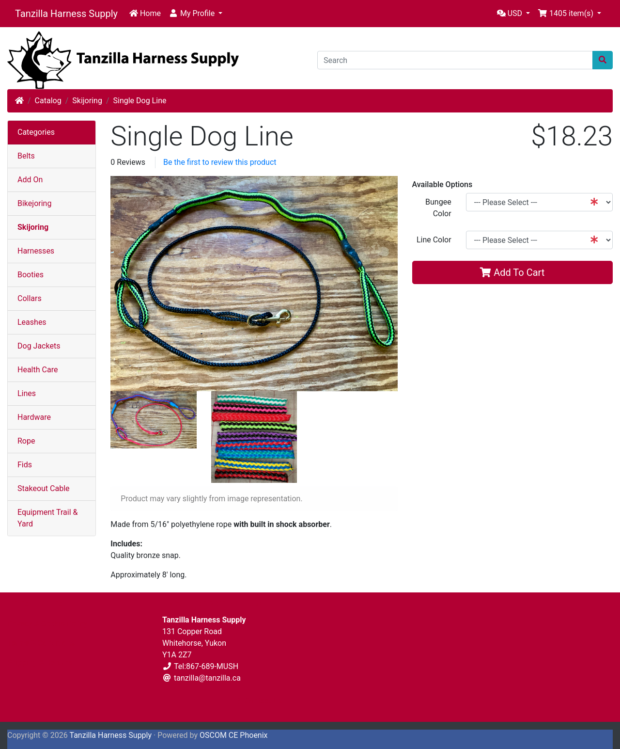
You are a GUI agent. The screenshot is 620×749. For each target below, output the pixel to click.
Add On (30, 179)
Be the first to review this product (220, 162)
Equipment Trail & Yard (47, 518)
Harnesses (35, 250)
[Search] (455, 60)
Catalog (48, 100)
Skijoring (87, 100)
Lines (26, 393)
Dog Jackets (38, 346)
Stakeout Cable (43, 488)
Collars (29, 298)
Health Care (37, 369)
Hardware (34, 417)
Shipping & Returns (40, 662)
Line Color (434, 239)
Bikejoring (34, 203)
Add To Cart (512, 272)
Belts (26, 155)
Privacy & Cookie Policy (47, 623)
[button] (195, 13)
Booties (30, 274)
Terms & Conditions (41, 643)
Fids (24, 464)
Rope (26, 441)
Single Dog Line (139, 100)
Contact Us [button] (258, 700)
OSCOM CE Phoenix (234, 735)
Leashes (31, 322)
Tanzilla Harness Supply (66, 13)
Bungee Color (438, 207)
